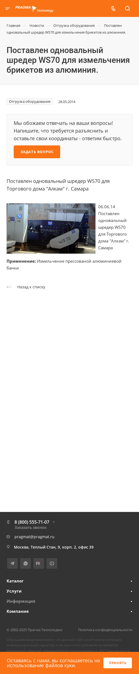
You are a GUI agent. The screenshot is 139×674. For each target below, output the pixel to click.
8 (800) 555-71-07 (32, 522)
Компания (18, 611)
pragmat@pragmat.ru (34, 536)
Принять (118, 663)
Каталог (15, 581)
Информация (21, 601)
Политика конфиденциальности (105, 629)
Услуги (14, 591)
